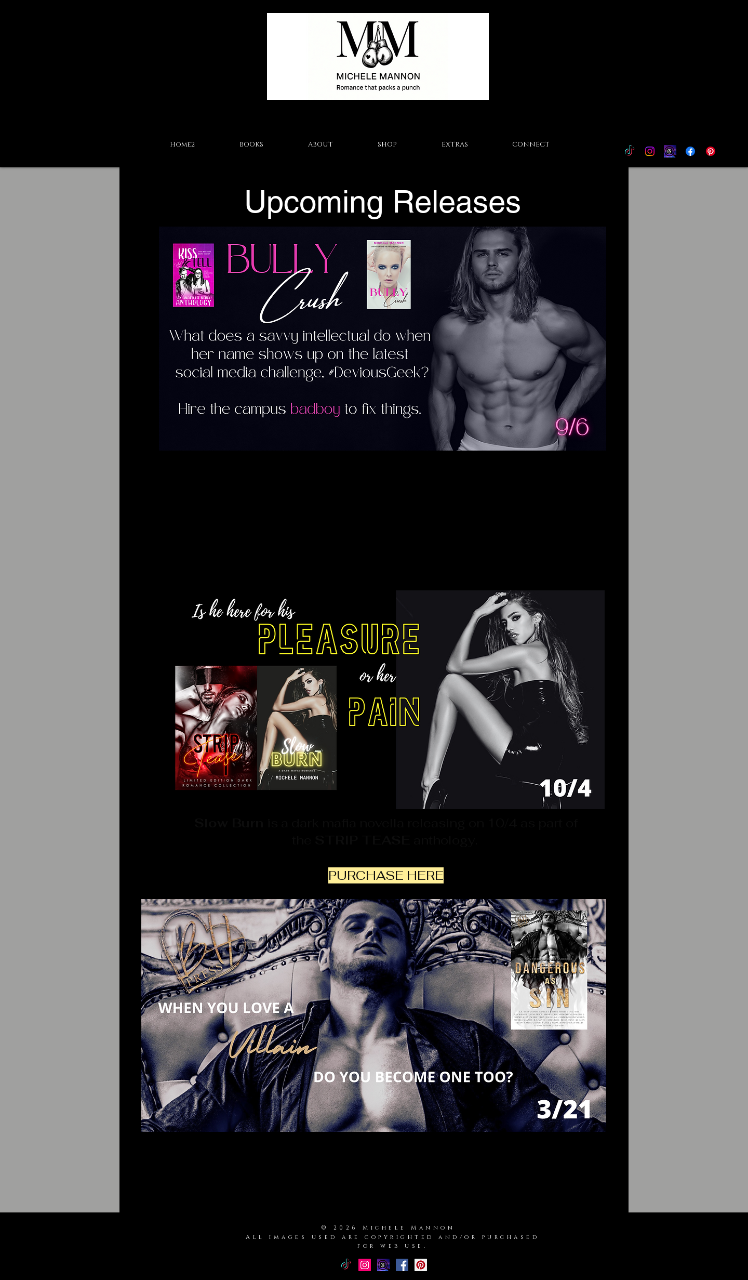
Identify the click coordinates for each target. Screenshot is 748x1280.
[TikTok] (629, 151)
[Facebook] (690, 151)
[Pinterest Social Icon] (421, 1265)
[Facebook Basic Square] (402, 1265)
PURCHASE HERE (382, 558)
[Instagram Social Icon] (364, 1265)
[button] (251, 144)
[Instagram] (650, 151)
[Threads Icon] (670, 151)
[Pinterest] (710, 151)
